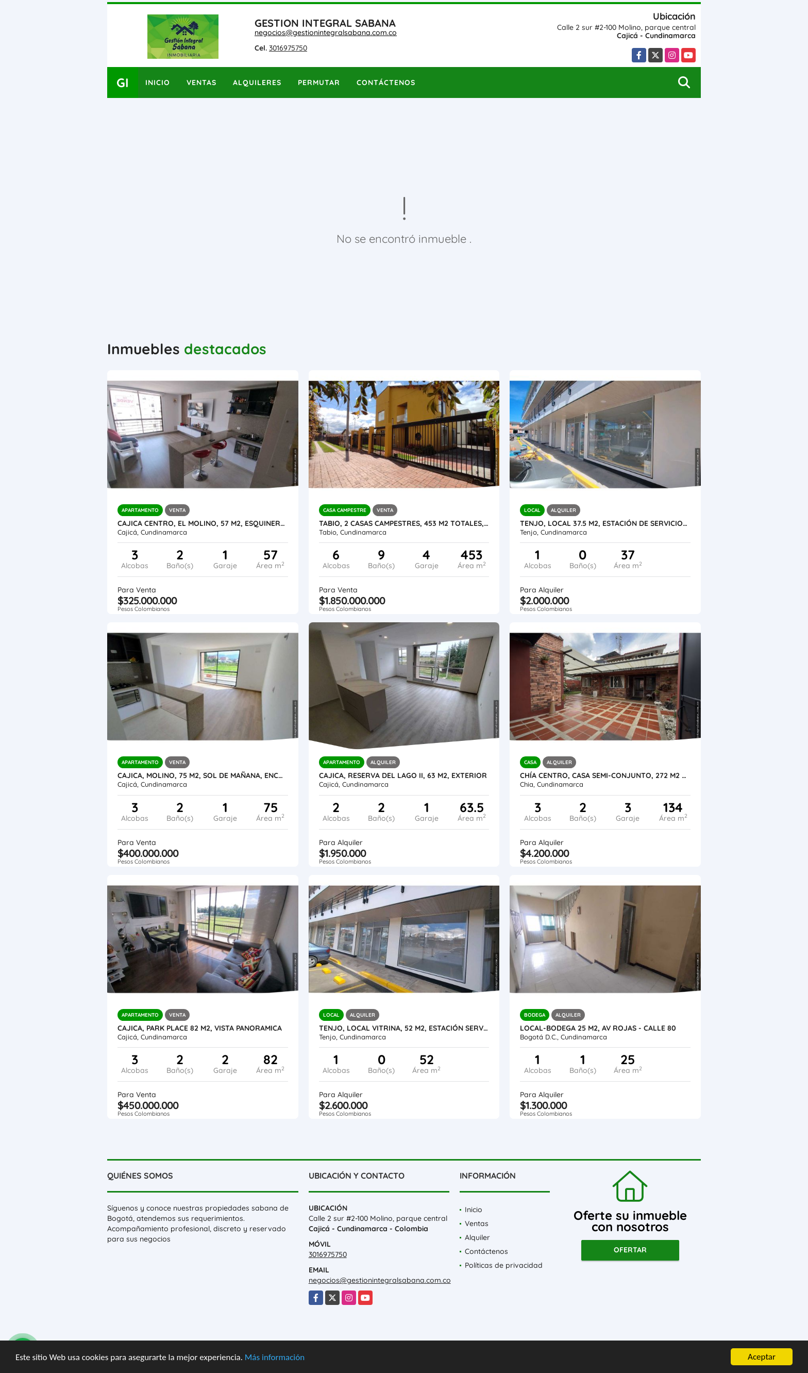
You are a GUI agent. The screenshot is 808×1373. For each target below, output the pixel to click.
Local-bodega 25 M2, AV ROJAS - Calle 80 (598, 1028)
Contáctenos (386, 82)
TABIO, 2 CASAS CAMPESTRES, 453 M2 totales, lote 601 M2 (404, 523)
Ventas (201, 82)
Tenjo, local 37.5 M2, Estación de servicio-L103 (605, 523)
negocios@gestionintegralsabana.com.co (326, 32)
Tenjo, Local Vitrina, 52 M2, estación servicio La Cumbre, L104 (404, 1028)
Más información (275, 1357)
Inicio (157, 82)
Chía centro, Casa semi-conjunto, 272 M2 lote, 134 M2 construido (605, 775)
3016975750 (288, 48)
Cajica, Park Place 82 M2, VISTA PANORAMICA (199, 1028)
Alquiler (477, 1237)
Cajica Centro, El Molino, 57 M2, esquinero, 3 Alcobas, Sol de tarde (202, 523)
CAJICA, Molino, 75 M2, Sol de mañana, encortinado (202, 775)
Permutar (319, 82)
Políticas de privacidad (504, 1265)
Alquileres (257, 82)
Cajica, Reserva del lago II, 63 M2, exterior (403, 775)
